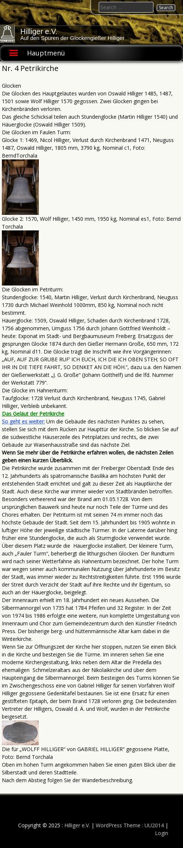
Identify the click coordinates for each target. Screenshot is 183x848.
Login (161, 833)
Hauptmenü (46, 52)
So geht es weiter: (23, 421)
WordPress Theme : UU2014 (130, 825)
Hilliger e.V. (38, 31)
